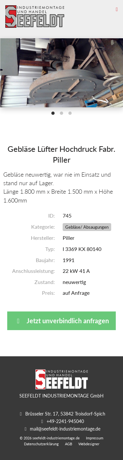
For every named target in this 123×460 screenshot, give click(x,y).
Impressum (94, 438)
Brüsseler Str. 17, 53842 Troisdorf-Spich (65, 413)
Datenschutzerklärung (41, 444)
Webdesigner (88, 444)
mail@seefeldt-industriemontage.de (65, 429)
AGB (68, 444)
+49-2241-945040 (65, 421)
